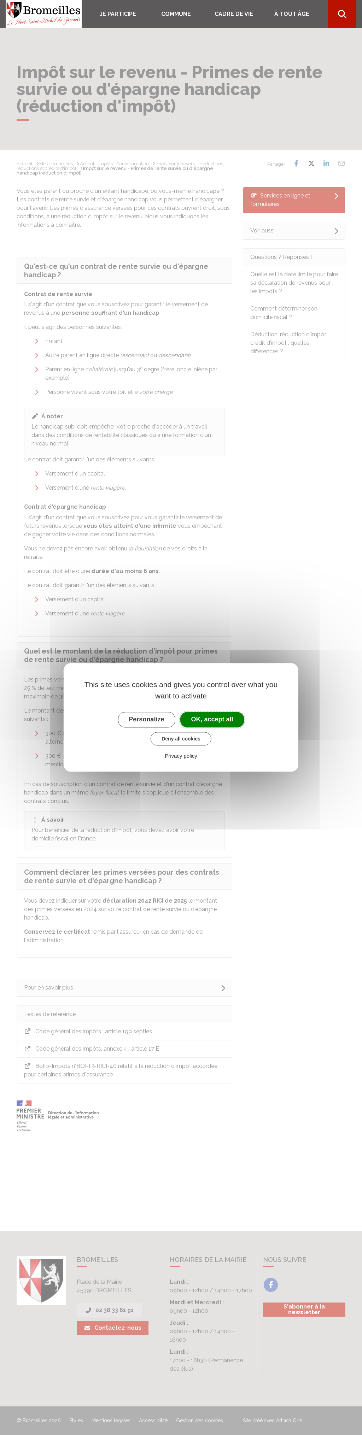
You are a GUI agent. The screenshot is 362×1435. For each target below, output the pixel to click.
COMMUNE (176, 14)
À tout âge (291, 14)
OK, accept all (212, 719)
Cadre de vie (234, 14)
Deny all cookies (181, 739)
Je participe (118, 14)
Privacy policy (181, 756)
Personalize (146, 719)
